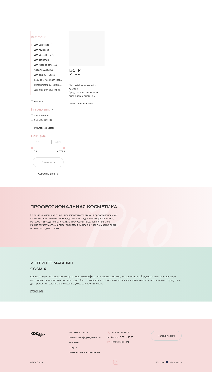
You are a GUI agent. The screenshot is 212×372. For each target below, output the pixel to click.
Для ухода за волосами (45, 64)
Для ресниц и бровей (45, 74)
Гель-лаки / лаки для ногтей (48, 79)
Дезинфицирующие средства (49, 89)
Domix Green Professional (82, 103)
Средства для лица (43, 69)
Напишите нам (166, 335)
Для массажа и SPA (43, 54)
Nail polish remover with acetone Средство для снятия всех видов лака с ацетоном (83, 91)
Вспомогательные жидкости (48, 84)
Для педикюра (41, 49)
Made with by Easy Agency (169, 362)
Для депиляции (42, 59)
